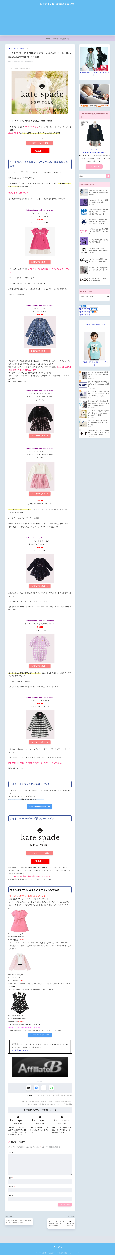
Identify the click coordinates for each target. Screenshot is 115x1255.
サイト (10, 1195)
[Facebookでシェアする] (36, 1088)
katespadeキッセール (31, 1101)
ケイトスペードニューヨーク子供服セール (56, 1101)
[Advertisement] (57, 22)
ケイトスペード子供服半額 (63, 1104)
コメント (12, 1152)
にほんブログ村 (84, 309)
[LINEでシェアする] (51, 1088)
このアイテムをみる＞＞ (39, 262)
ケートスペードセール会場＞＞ (39, 143)
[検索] (108, 176)
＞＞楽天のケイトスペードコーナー (24, 1050)
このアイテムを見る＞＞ (39, 436)
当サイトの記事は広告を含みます (58, 39)
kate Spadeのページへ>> (39, 806)
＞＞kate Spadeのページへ (39, 1035)
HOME (57, 1247)
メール (11, 1187)
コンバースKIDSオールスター (94, 324)
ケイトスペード (41, 1095)
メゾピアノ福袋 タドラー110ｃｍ (60, 1095)
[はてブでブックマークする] (43, 1088)
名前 (11, 1178)
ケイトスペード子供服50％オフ (40, 1104)
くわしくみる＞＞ (94, 166)
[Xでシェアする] (28, 1088)
